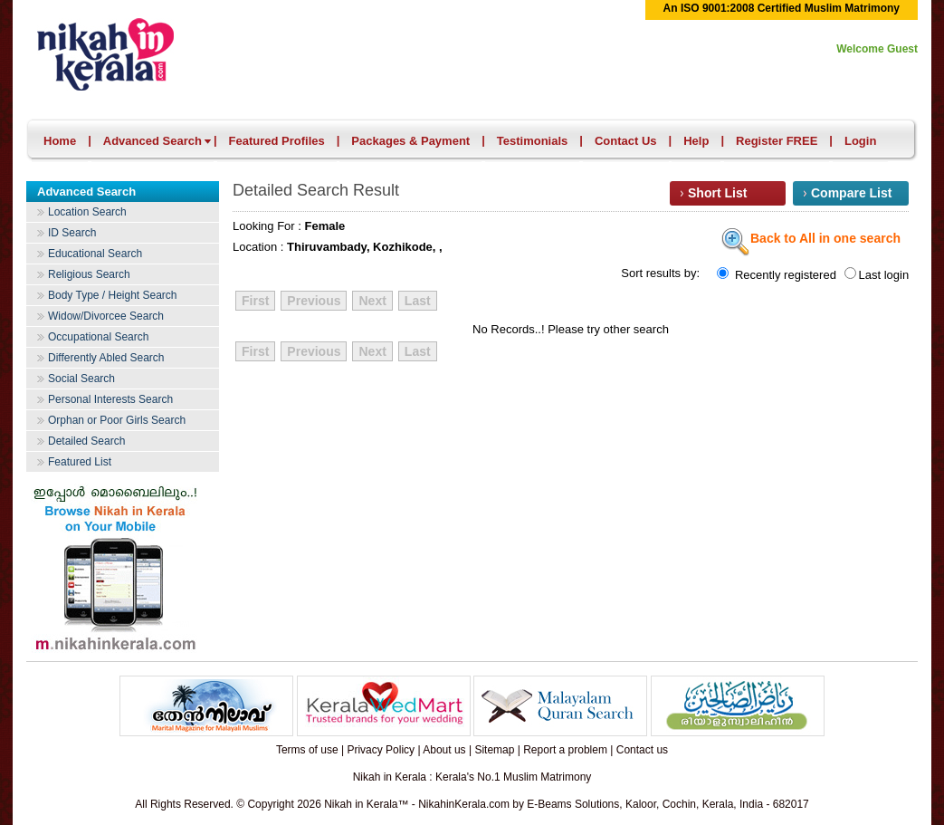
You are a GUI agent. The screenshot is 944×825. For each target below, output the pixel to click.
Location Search (87, 212)
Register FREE (776, 141)
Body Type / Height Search (112, 295)
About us (444, 749)
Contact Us (626, 141)
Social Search (81, 378)
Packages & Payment (410, 141)
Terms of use (307, 749)
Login (860, 141)
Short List (717, 193)
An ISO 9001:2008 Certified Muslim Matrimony (781, 8)
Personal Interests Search (110, 399)
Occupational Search (98, 337)
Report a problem (565, 749)
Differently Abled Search (106, 357)
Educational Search (95, 253)
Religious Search (89, 274)
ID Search (72, 232)
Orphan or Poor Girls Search (117, 420)
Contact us (642, 749)
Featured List (79, 462)
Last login (877, 275)
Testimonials (532, 141)
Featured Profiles (277, 141)
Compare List (851, 193)
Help (696, 141)
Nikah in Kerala (122, 52)
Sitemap (494, 749)
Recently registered (778, 275)
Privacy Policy (381, 749)
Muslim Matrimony (547, 777)
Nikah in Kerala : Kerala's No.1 (427, 777)
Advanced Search (157, 141)
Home (59, 141)
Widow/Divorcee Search (106, 316)
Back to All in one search (811, 239)
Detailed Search (86, 441)
